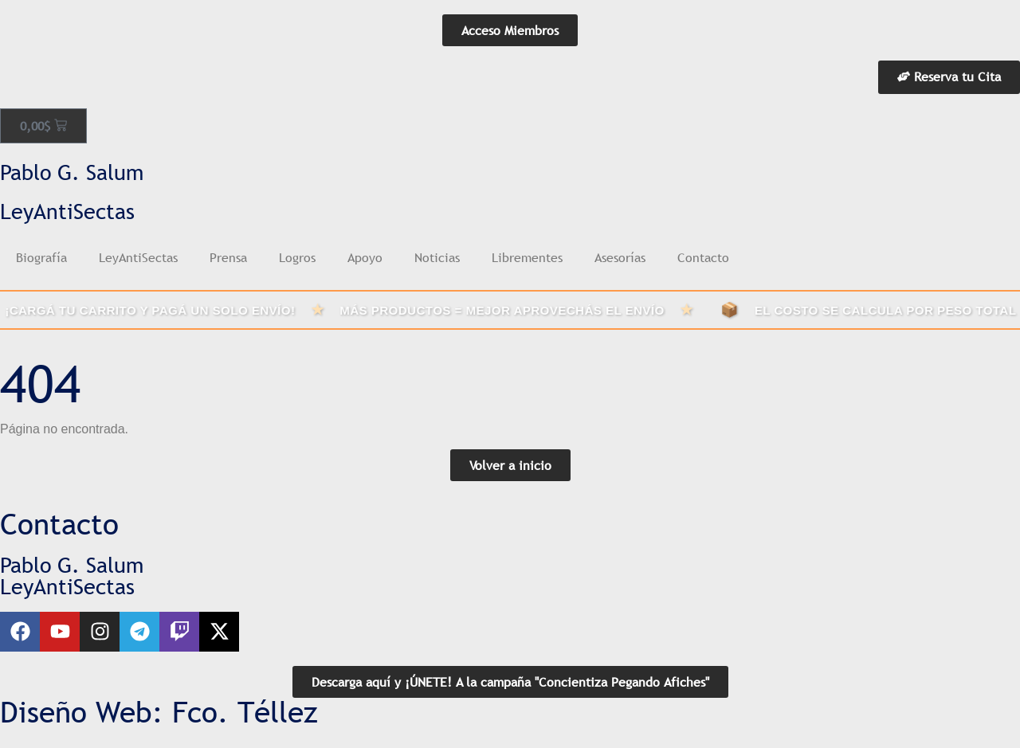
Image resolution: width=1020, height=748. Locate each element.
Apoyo (364, 257)
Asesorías (619, 257)
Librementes (527, 257)
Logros (297, 257)
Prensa (228, 257)
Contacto (703, 257)
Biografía (41, 257)
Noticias (437, 257)
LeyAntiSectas (138, 257)
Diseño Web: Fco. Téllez (159, 712)
